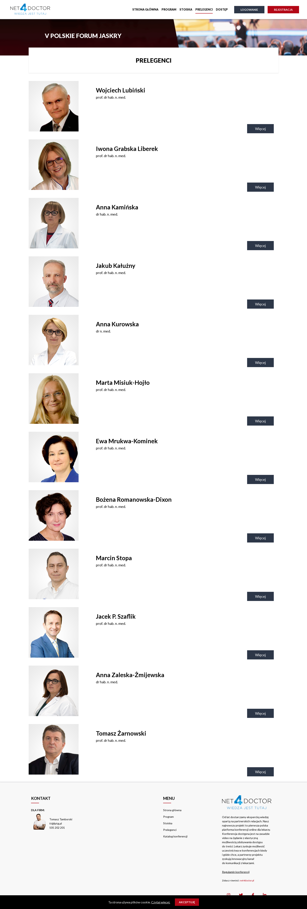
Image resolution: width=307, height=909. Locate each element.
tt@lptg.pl (55, 823)
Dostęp (222, 9)
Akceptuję (187, 902)
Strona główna (145, 9)
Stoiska (185, 9)
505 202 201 (57, 827)
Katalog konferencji (175, 836)
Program (169, 9)
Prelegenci (204, 9)
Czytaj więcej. (160, 902)
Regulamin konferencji (235, 872)
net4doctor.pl (247, 880)
